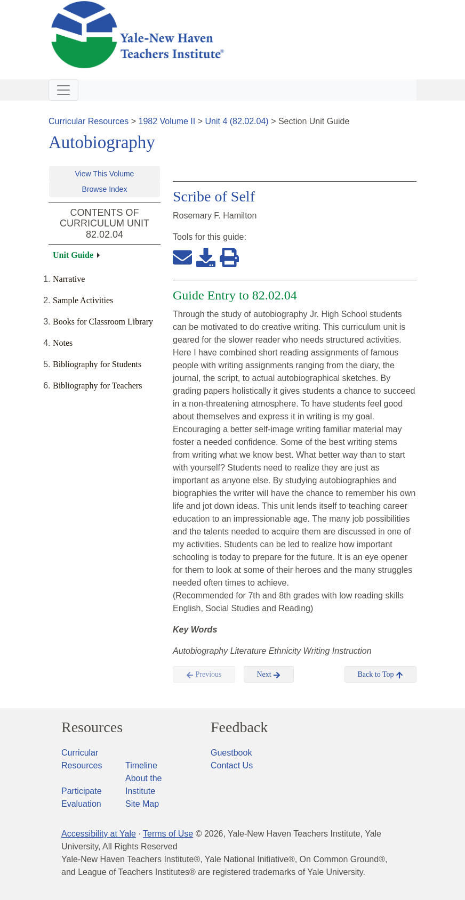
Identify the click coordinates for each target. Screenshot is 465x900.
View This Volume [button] (104, 173)
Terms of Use (168, 833)
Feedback (239, 727)
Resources (92, 727)
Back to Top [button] (380, 674)
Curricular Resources (89, 121)
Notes (63, 342)
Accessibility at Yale (98, 833)
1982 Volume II (167, 121)
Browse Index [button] (104, 189)
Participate (81, 791)
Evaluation (81, 803)
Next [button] (269, 674)
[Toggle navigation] (63, 90)
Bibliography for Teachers (97, 385)
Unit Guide (73, 255)
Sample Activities (83, 300)
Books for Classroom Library (103, 321)
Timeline (141, 765)
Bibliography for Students (97, 364)
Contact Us (232, 765)
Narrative (69, 278)
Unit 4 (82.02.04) (236, 121)
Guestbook (231, 752)
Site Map (142, 803)
